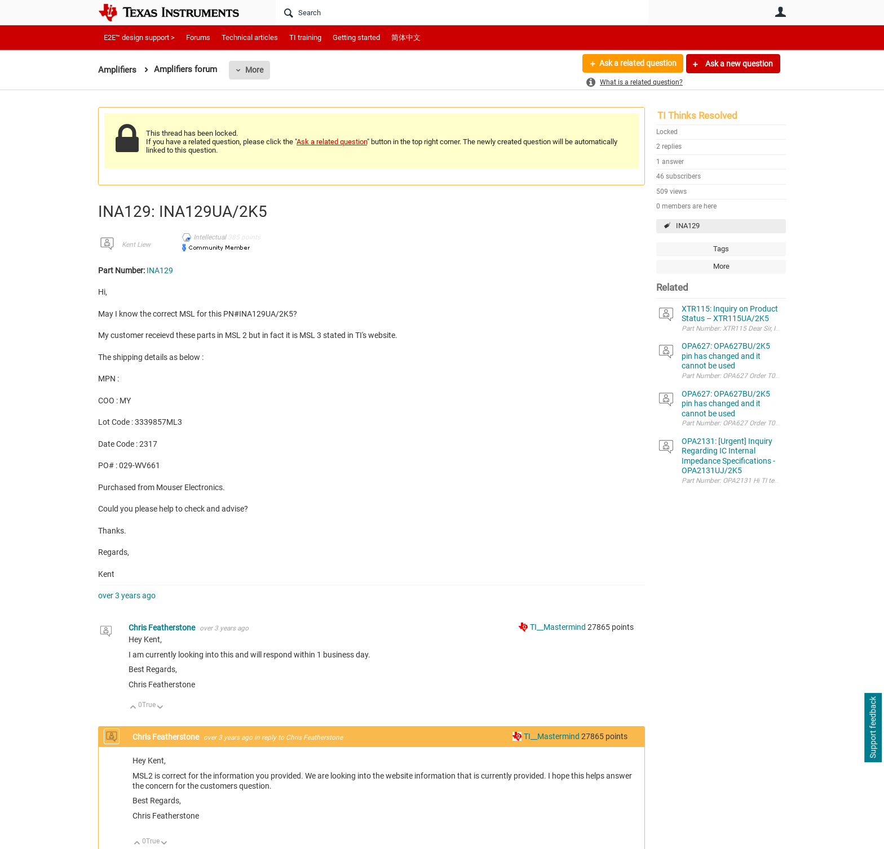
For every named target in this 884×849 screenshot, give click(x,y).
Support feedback (872, 728)
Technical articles (250, 37)
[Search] (462, 12)
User (780, 11)
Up (133, 708)
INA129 (688, 225)
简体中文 (406, 37)
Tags (721, 249)
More (254, 69)
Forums (198, 37)
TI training (305, 37)
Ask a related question (637, 63)
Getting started (356, 37)
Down (160, 708)
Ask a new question (738, 63)
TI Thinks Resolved (697, 115)
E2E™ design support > (139, 37)
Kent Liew (136, 244)
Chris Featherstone (163, 627)
